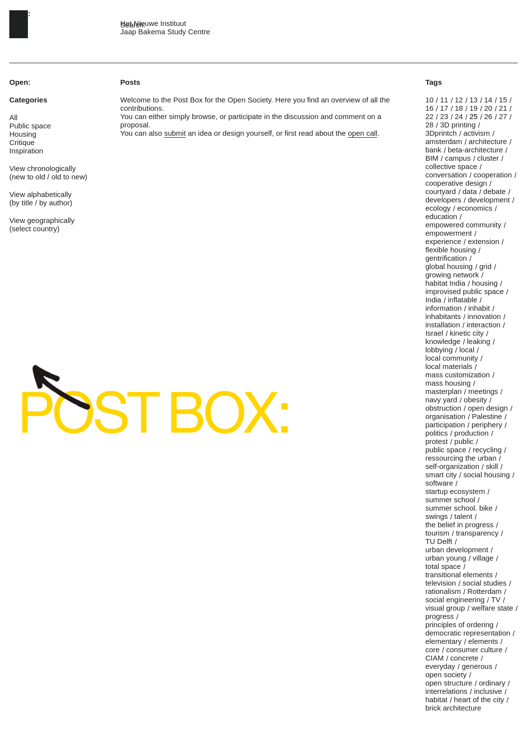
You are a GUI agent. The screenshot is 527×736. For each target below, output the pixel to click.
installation (442, 324)
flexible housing (450, 249)
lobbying (439, 349)
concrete (464, 658)
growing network (452, 274)
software (439, 483)
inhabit (479, 308)
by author (54, 202)
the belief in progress (459, 524)
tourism (437, 533)
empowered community (463, 225)
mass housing (448, 383)
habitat (436, 699)
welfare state (492, 608)
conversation (446, 175)
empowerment (448, 233)
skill (492, 466)
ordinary (492, 683)
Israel (434, 333)
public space (445, 449)
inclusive (488, 691)
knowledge (442, 341)
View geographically (41, 220)
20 (488, 108)
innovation (484, 316)
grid (485, 266)
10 (429, 100)
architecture (488, 141)
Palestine (487, 416)
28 (429, 125)
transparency (477, 533)
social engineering (454, 599)
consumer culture (474, 649)
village (483, 558)
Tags (433, 82)
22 (429, 116)
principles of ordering (459, 624)
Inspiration (26, 151)
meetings (483, 391)
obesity (475, 399)
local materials (448, 366)
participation (445, 424)
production (472, 433)
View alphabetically (40, 194)
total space (443, 566)
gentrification (446, 258)
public (464, 441)
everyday (440, 666)
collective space (451, 166)
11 (444, 100)
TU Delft (438, 541)
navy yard (441, 399)
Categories (28, 100)
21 (503, 108)
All (13, 117)
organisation (445, 416)
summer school (450, 499)
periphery (487, 424)
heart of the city (479, 699)
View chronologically (42, 168)
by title (22, 202)
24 (459, 116)
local (467, 349)
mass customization (457, 374)
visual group (445, 608)
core (432, 649)
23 (444, 116)
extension (483, 241)
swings (436, 516)
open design (488, 408)
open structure (448, 683)
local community (451, 358)
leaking (478, 341)
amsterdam (443, 141)
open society (445, 674)
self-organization (452, 466)
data (469, 191)
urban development (456, 549)
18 (459, 108)
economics (474, 208)
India (433, 299)
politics (436, 433)
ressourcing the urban (460, 458)
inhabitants (443, 316)
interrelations (446, 691)
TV (496, 599)
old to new (68, 176)
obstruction (443, 408)
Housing (22, 134)
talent (464, 516)
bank (433, 150)
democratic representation (467, 633)
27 (503, 116)
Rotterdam (484, 591)
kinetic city (466, 333)
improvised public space (464, 291)
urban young (445, 558)
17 (444, 108)
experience (443, 241)
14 (488, 100)
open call (362, 133)
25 (474, 116)
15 (503, 100)
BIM (431, 158)
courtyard (440, 191)
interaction (484, 324)
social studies (484, 583)
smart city (440, 474)
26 (488, 116)
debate (494, 191)
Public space (30, 126)
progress (439, 616)
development (489, 200)
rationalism (443, 591)
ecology (438, 208)
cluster (488, 158)
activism (476, 133)
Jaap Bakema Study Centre (165, 31)
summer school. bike (459, 508)
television (440, 583)
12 (459, 100)
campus (458, 158)
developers (443, 200)
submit (175, 133)
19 (474, 108)
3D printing (458, 125)
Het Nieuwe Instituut (153, 23)
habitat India (445, 283)
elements (483, 641)
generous (477, 666)
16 (429, 108)
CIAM (434, 658)
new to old (28, 176)
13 (474, 100)
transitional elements (459, 574)
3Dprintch (440, 133)
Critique (22, 142)
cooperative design (456, 183)
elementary (443, 641)
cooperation (493, 175)
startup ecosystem (455, 491)
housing (485, 283)
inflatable (462, 299)
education (441, 216)
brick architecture (453, 708)
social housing (486, 474)
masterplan (443, 391)
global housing (449, 266)
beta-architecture (475, 150)
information (443, 308)
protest (436, 441)
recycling (487, 449)
